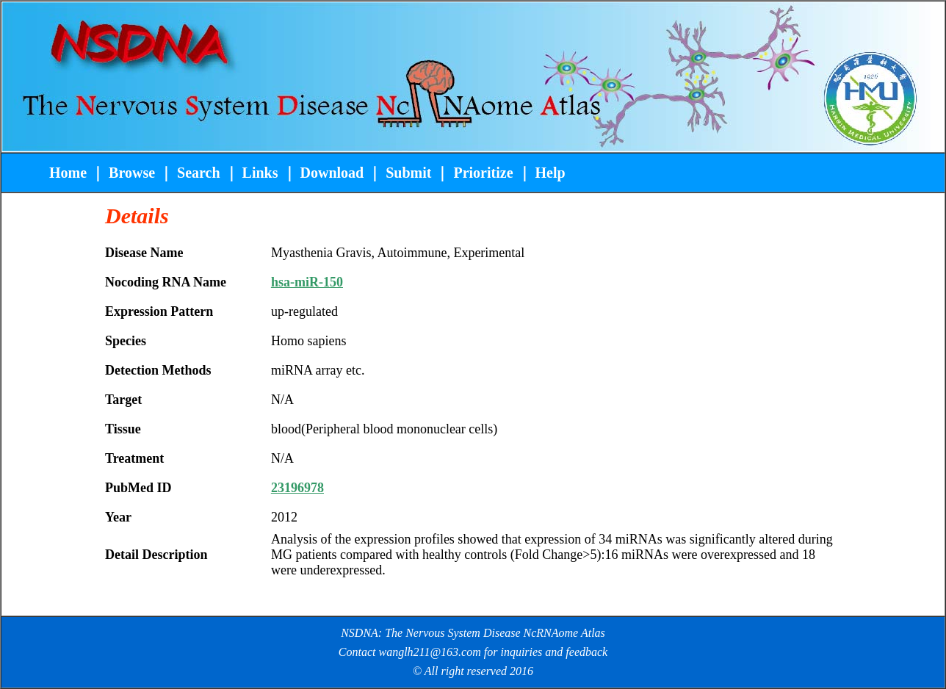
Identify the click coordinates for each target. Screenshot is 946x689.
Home (69, 173)
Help (550, 173)
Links (260, 173)
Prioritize (483, 173)
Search (196, 173)
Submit (408, 173)
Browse (132, 173)
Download (332, 173)
